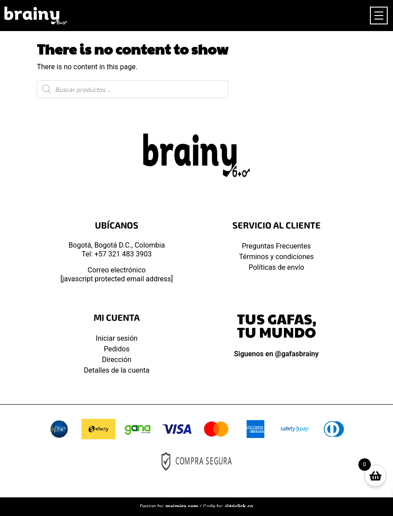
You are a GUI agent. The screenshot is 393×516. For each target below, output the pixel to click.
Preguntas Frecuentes (276, 246)
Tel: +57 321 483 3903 (117, 254)
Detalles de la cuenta (116, 370)
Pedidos (117, 349)
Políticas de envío (276, 267)
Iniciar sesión (117, 338)
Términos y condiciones (276, 256)
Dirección (117, 359)
